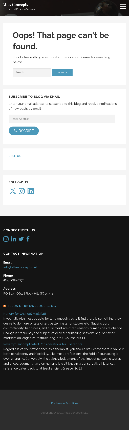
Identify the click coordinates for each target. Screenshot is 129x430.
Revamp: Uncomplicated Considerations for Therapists (42, 344)
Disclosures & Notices (64, 403)
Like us (15, 156)
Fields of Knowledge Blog (31, 306)
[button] (124, 6)
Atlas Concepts (15, 4)
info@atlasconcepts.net (20, 267)
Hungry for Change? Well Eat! (24, 313)
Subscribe (24, 131)
